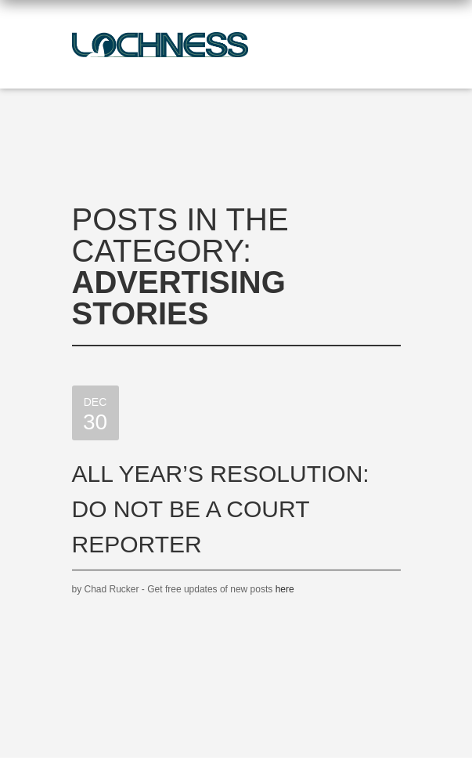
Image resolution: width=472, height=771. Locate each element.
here (285, 589)
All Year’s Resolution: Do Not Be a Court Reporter (220, 509)
